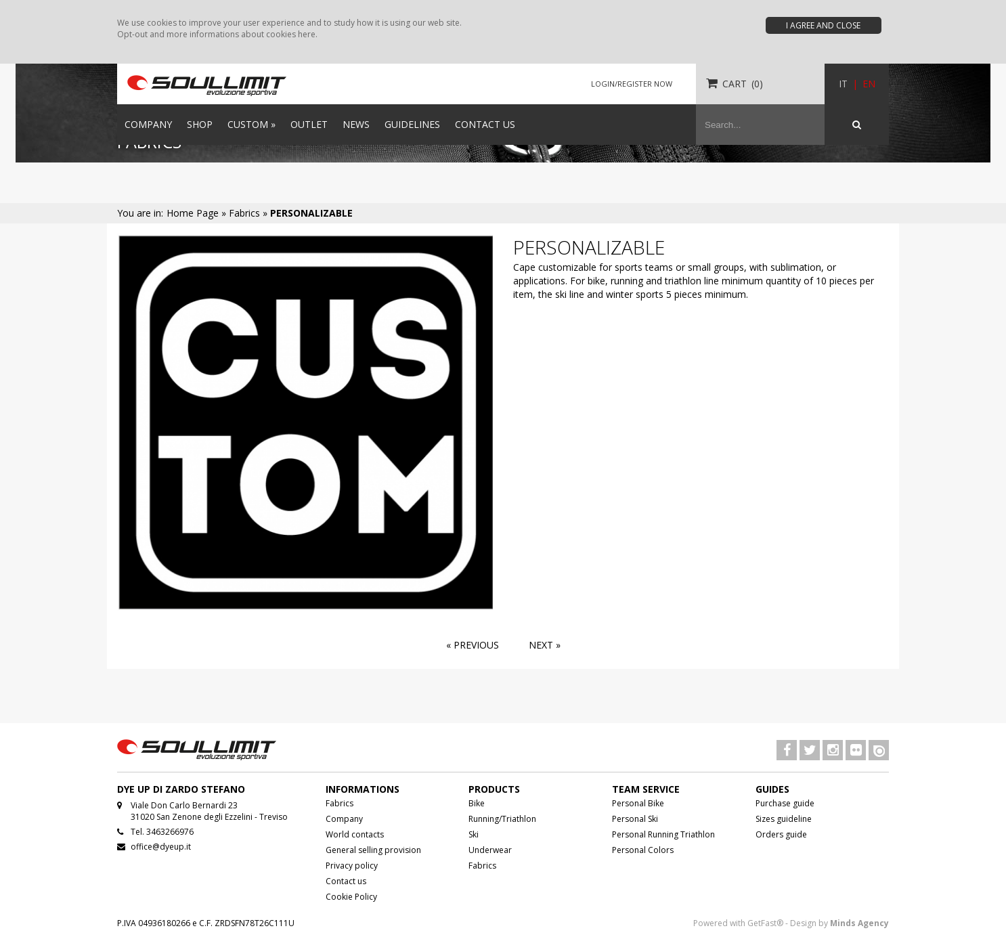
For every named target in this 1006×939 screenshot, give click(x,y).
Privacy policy (352, 865)
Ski (473, 834)
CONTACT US (485, 124)
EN (868, 83)
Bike (476, 803)
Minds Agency (859, 923)
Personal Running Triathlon (663, 834)
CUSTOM (251, 124)
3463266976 (170, 831)
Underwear (490, 850)
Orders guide (781, 834)
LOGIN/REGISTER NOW (631, 84)
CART (734, 83)
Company (344, 819)
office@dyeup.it (161, 846)
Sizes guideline (784, 819)
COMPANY (148, 124)
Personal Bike (638, 803)
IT (843, 83)
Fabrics (339, 803)
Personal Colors (643, 850)
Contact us (346, 881)
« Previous (472, 644)
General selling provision (373, 850)
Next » (545, 644)
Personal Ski (635, 819)
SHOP (200, 124)
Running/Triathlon (502, 819)
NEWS (356, 124)
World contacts (355, 834)
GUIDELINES (412, 124)
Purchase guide (785, 803)
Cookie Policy (351, 896)
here (306, 34)
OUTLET (309, 124)
